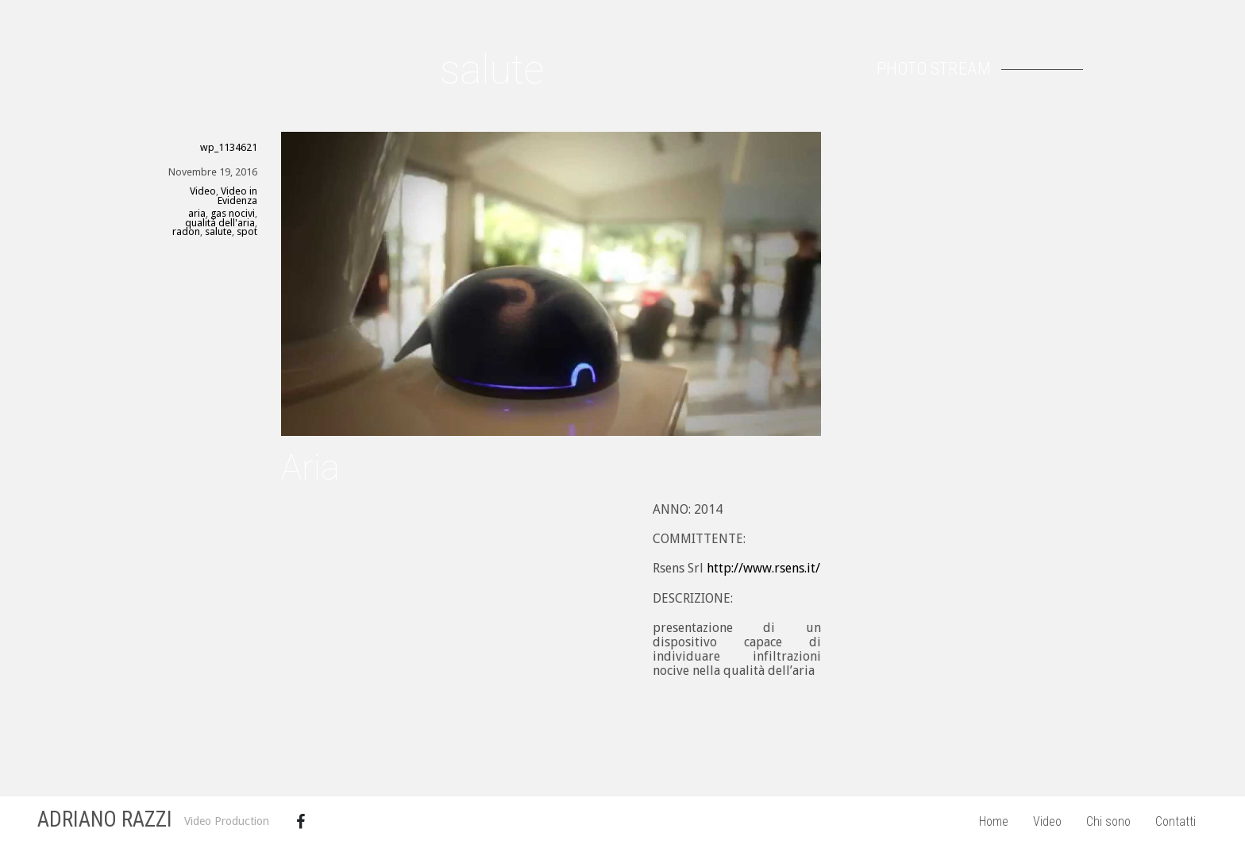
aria (197, 213)
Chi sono (1108, 821)
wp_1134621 (228, 147)
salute (218, 231)
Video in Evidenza (237, 195)
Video (1047, 821)
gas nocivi (232, 213)
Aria (310, 467)
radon (186, 231)
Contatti (1175, 821)
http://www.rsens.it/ (763, 568)
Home (993, 821)
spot (247, 231)
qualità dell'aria (220, 223)
